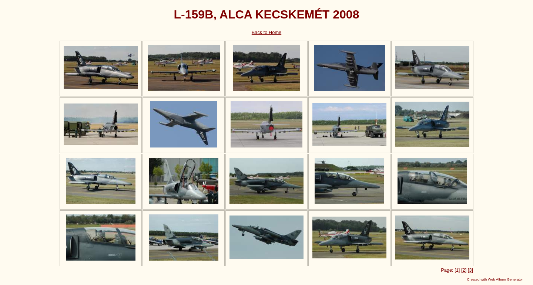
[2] (463, 270)
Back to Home (266, 32)
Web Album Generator (505, 279)
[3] (470, 270)
